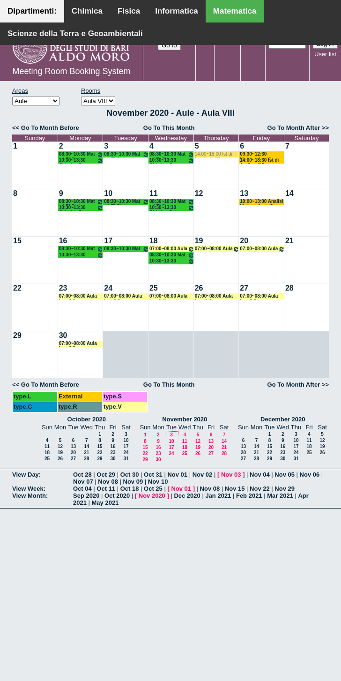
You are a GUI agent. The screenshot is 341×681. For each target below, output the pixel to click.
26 (199, 288)
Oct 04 (82, 488)
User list (325, 54)
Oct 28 (82, 474)
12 (199, 193)
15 (17, 241)
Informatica (176, 11)
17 (108, 241)
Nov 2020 (152, 495)
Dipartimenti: (32, 11)
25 (153, 288)
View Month (29, 495)
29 (17, 335)
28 (289, 288)
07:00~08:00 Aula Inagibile (171, 249)
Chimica (87, 11)
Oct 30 (129, 474)
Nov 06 (310, 474)
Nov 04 (260, 474)
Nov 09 (133, 481)
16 (63, 241)
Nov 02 (203, 474)
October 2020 (86, 419)
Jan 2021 (218, 495)
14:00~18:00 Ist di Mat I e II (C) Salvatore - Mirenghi (216, 154)
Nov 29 (284, 488)
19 (199, 241)
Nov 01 (177, 474)
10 (108, 193)
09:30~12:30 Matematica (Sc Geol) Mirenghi (257, 154)
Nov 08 (108, 481)
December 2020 (282, 419)
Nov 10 (158, 481)
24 (108, 288)
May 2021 (105, 502)
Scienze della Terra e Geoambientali (75, 33)
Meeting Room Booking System (71, 71)
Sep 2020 (86, 495)
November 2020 (184, 419)
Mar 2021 (280, 495)
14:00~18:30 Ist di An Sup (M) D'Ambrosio (259, 160)
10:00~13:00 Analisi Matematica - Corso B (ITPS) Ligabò (261, 202)
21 (289, 241)
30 (63, 335)
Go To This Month (169, 127)
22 (17, 288)
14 (289, 193)
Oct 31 (153, 474)
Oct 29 (105, 474)
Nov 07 (83, 481)
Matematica (235, 11)
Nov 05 (284, 474)
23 (63, 288)
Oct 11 (105, 488)
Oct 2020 (117, 495)
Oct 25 (153, 488)
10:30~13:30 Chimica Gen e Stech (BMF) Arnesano (81, 160)
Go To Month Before (50, 127)
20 (244, 241)
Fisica (129, 11)
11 (153, 193)
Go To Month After (293, 127)
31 (125, 458)
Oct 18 (129, 488)
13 (244, 193)
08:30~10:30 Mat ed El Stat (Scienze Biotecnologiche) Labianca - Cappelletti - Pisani (81, 154)
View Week (28, 488)
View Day (25, 474)
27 (244, 288)
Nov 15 (235, 488)
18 (153, 241)
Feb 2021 (249, 495)
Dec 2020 (187, 495)
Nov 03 (231, 474)
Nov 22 (260, 488)
